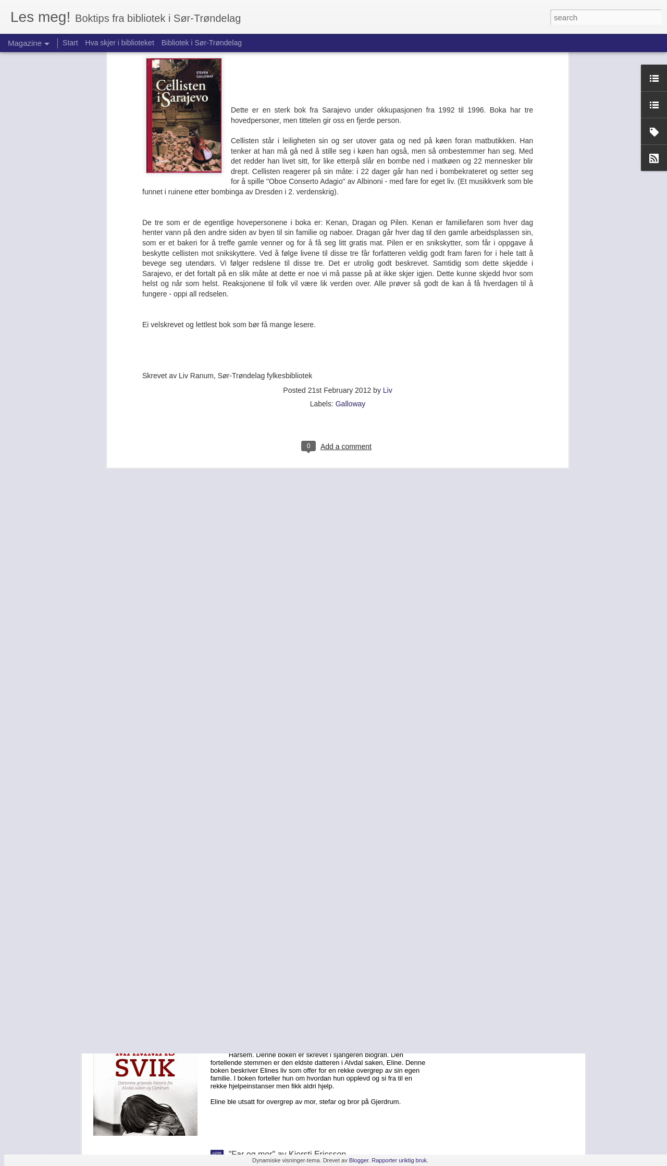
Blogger (358, 1160)
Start (70, 43)
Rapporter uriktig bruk (399, 1160)
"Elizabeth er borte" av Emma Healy (295, 917)
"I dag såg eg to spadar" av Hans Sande (303, 799)
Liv (387, 215)
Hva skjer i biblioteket (119, 43)
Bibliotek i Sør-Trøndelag (202, 43)
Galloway (351, 229)
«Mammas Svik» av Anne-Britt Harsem (300, 1036)
